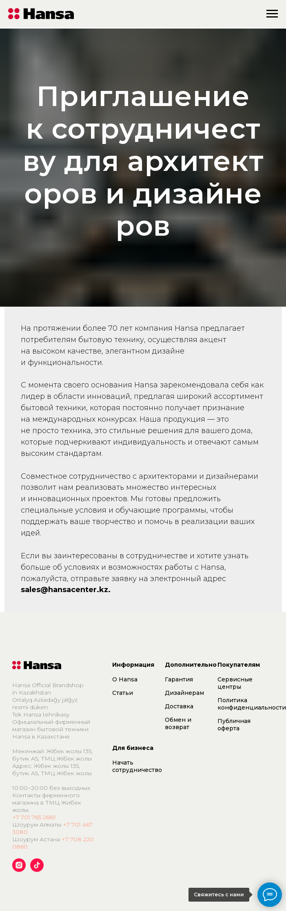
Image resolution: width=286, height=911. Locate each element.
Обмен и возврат (178, 723)
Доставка (179, 706)
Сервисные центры (235, 683)
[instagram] (19, 869)
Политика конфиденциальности (251, 704)
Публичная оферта (234, 724)
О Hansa (124, 679)
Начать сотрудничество (137, 766)
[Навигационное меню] (272, 14)
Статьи (122, 693)
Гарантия (179, 679)
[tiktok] (37, 869)
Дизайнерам (184, 693)
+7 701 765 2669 (34, 817)
